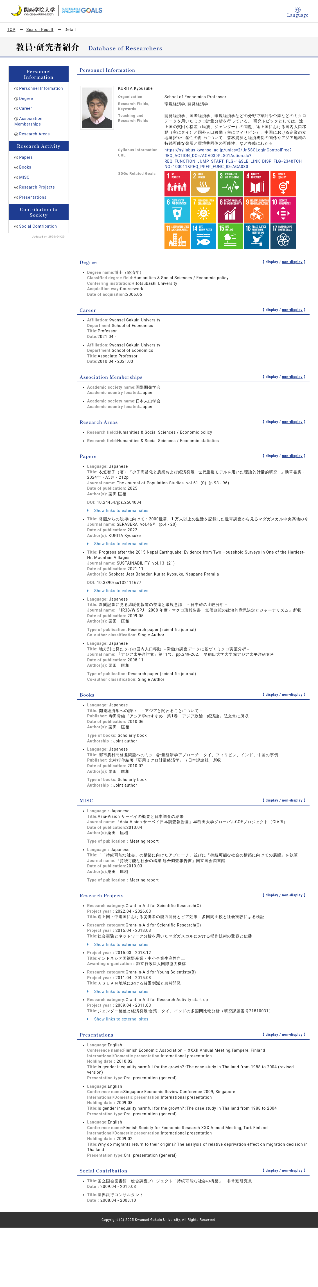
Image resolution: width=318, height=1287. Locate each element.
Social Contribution (38, 226)
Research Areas (34, 134)
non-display (292, 262)
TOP (11, 29)
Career (25, 108)
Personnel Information (41, 88)
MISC (24, 177)
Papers (26, 157)
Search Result (39, 29)
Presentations (32, 197)
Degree (26, 98)
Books (25, 167)
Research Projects (37, 187)
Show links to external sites (117, 510)
